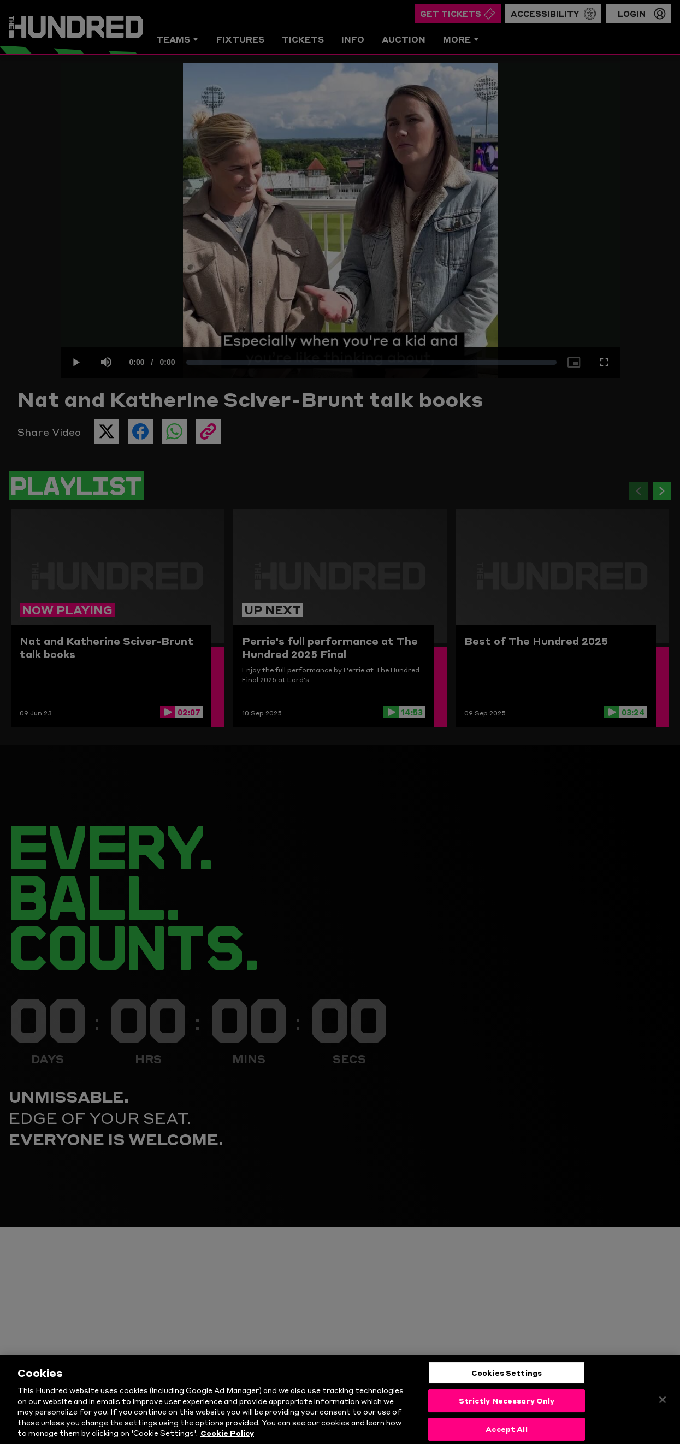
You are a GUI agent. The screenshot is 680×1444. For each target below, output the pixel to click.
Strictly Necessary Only (507, 1400)
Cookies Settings (506, 1372)
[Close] (663, 1400)
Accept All (506, 1428)
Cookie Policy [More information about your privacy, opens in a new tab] (227, 1432)
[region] (340, 1399)
